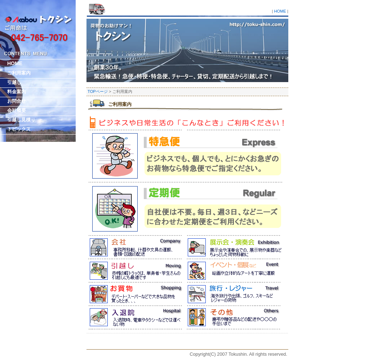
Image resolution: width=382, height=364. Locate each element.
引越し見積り (21, 119)
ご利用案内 (120, 104)
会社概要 (16, 110)
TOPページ (98, 91)
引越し (14, 82)
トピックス (19, 129)
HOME (280, 11)
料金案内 (16, 91)
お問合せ (16, 101)
